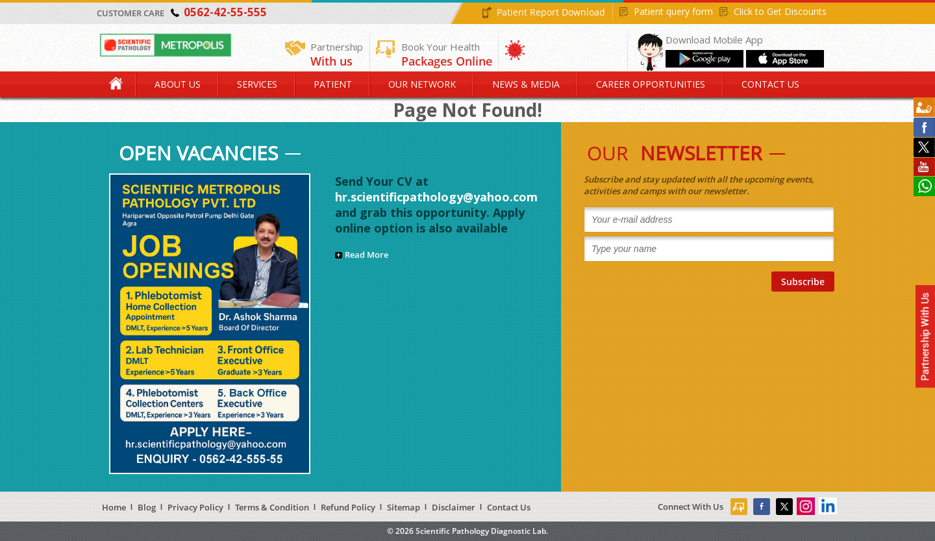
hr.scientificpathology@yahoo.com (436, 197)
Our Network (422, 84)
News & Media (526, 84)
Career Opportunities (650, 84)
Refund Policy (348, 507)
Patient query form (673, 11)
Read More (366, 254)
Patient (333, 84)
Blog (147, 507)
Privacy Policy (195, 507)
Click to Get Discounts (780, 11)
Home (116, 84)
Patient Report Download (551, 12)
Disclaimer (453, 507)
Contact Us (770, 84)
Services (257, 84)
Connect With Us (690, 506)
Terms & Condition (272, 507)
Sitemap (403, 507)
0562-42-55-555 (225, 12)
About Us (178, 84)
